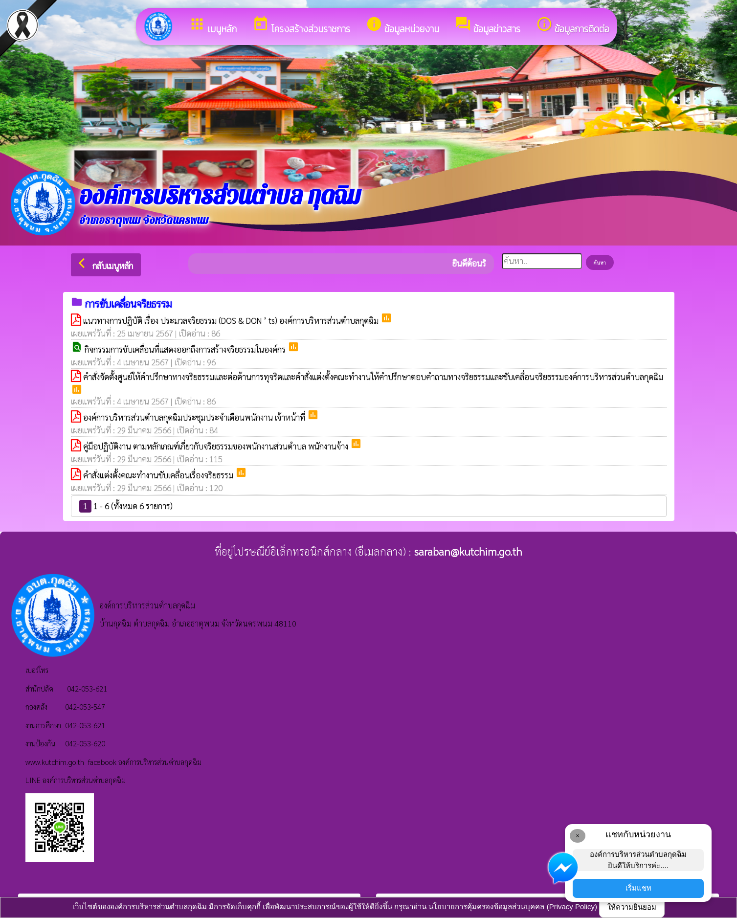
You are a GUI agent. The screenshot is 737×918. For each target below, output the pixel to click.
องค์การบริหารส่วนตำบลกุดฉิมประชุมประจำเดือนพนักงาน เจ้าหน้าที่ (195, 417)
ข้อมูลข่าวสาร (487, 26)
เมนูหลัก (213, 26)
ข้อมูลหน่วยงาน (402, 26)
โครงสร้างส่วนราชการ (301, 26)
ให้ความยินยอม (631, 907)
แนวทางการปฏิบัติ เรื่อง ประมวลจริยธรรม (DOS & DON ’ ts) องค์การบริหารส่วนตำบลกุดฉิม (231, 320)
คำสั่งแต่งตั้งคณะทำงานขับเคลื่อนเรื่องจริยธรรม (159, 475)
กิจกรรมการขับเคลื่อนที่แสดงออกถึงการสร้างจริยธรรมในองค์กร (186, 349)
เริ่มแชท (638, 888)
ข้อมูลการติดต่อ (572, 26)
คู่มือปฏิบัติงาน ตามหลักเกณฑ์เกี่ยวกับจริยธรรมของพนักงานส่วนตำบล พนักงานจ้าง (216, 446)
